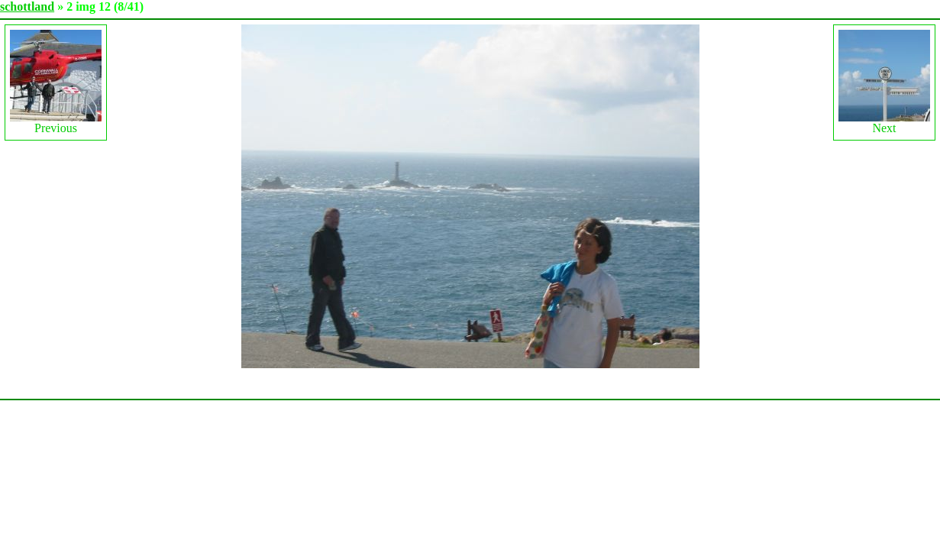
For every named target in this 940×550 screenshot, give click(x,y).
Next (884, 82)
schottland (27, 6)
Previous (56, 82)
